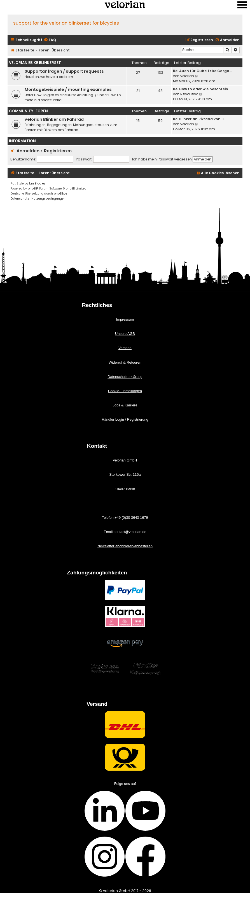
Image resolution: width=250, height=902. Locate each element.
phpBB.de (60, 193)
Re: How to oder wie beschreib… (202, 89)
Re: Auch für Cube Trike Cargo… (202, 70)
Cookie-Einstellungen (125, 391)
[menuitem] (50, 40)
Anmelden (28, 151)
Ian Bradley (37, 183)
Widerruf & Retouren (125, 362)
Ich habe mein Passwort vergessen (162, 159)
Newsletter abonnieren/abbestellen (125, 546)
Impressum (125, 319)
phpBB (32, 188)
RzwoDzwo (189, 94)
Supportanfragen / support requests (64, 71)
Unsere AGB (125, 334)
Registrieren (58, 151)
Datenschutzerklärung (125, 377)
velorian (187, 76)
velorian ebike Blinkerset (35, 62)
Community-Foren (28, 111)
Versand (125, 348)
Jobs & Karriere (125, 405)
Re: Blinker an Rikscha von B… (199, 119)
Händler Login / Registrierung (125, 419)
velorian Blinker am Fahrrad (54, 119)
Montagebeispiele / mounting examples (68, 89)
